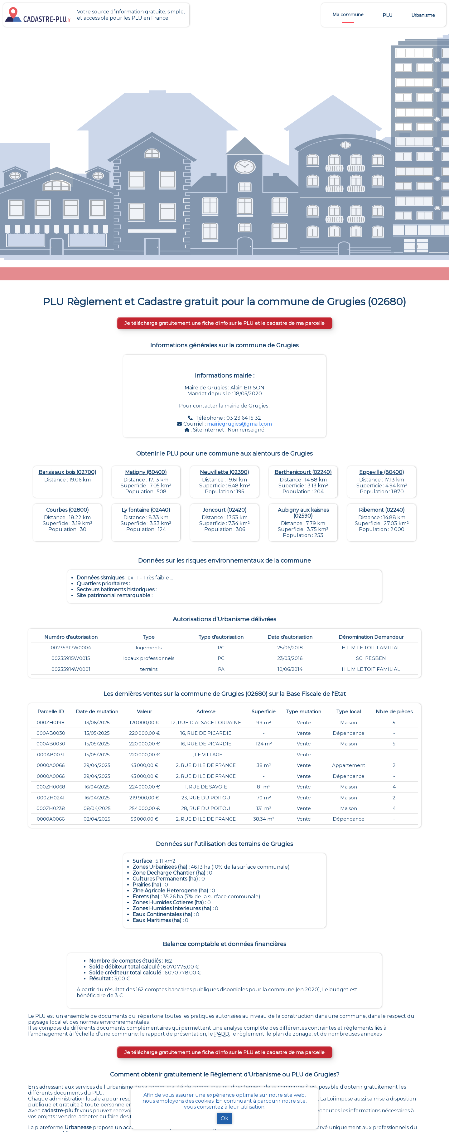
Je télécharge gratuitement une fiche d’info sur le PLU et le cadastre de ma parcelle (224, 323)
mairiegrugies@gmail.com (239, 424)
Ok (224, 1118)
